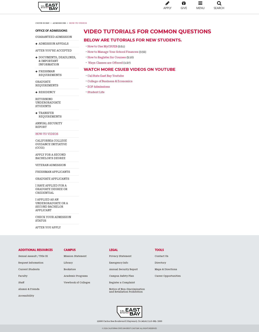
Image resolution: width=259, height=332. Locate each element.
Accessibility (26, 295)
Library (68, 262)
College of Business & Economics (110, 81)
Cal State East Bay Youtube (106, 75)
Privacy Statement (120, 256)
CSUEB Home (42, 23)
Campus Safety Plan (121, 276)
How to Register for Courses (107, 57)
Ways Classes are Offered (105, 62)
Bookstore (70, 269)
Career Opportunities (168, 276)
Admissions (59, 23)
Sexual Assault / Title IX (33, 256)
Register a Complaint (122, 282)
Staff (21, 282)
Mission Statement (75, 256)
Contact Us (161, 256)
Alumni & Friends (28, 289)
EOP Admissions (99, 86)
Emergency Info (118, 262)
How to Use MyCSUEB (102, 46)
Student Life (96, 92)
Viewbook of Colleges (77, 282)
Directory (160, 262)
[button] (200, 8)
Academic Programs (76, 276)
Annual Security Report (123, 269)
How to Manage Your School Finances (113, 51)
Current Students (29, 269)
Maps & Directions (166, 269)
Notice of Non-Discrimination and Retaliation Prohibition (127, 290)
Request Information (30, 262)
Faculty (22, 276)
